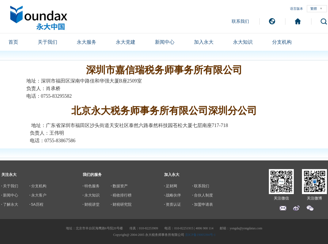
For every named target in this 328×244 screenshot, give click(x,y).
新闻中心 (164, 42)
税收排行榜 (122, 195)
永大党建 (125, 42)
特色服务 (92, 186)
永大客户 (38, 195)
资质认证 (173, 204)
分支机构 (282, 42)
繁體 (313, 9)
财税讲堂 (92, 204)
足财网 (171, 186)
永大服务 (86, 42)
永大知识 (243, 42)
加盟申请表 (203, 204)
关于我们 (47, 42)
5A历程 (37, 204)
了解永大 (10, 204)
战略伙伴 (173, 195)
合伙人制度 (203, 195)
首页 (13, 42)
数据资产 (120, 186)
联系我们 (240, 21)
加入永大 (204, 42)
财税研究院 (122, 204)
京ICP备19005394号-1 (200, 235)
